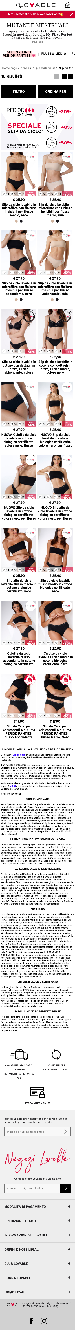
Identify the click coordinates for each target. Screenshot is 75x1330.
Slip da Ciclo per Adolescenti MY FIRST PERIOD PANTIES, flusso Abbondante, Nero (19, 732)
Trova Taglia (37, 42)
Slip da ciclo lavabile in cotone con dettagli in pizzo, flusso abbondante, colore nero (19, 367)
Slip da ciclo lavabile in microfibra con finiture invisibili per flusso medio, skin (55, 210)
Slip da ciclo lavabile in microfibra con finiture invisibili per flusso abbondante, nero (19, 289)
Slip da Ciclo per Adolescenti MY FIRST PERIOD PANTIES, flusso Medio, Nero (55, 732)
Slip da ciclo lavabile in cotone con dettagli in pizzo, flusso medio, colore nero (55, 367)
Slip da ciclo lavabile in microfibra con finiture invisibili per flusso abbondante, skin (55, 289)
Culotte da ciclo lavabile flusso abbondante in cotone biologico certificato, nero (19, 659)
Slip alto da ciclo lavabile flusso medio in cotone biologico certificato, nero (18, 586)
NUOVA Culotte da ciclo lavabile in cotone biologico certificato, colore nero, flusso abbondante (18, 440)
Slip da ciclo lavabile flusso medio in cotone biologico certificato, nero (55, 586)
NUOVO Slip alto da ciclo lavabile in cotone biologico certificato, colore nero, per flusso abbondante (55, 513)
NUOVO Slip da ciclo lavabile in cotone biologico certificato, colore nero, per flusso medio (55, 440)
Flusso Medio (53, 54)
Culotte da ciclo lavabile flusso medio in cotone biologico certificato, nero (55, 659)
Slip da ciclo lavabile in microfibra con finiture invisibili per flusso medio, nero (19, 210)
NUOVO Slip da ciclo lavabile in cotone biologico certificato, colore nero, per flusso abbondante (19, 513)
